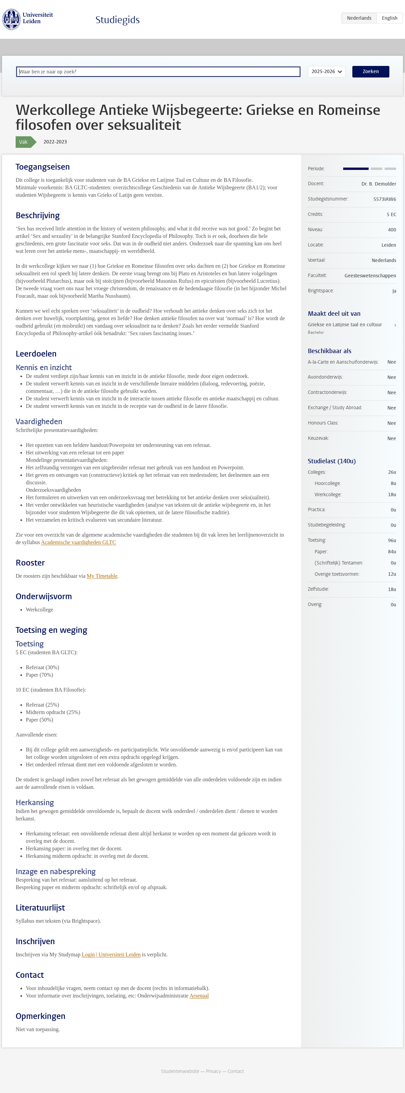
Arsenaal (199, 996)
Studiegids (117, 20)
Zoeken (371, 71)
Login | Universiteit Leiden (111, 954)
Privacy (213, 1071)
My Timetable (102, 576)
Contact (236, 1071)
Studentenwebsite (180, 1071)
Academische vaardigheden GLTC (78, 542)
